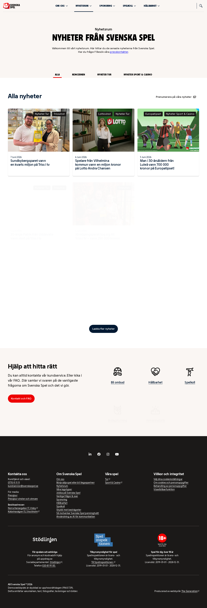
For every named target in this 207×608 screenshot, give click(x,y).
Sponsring (107, 5)
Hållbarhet (152, 5)
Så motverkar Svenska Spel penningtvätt (77, 513)
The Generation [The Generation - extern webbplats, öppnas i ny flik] (189, 591)
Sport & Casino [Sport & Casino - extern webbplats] (112, 482)
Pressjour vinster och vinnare (23, 498)
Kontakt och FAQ (21, 398)
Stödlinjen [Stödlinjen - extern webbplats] (55, 562)
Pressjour (12, 495)
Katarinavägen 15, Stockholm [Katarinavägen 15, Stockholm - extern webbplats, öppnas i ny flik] (23, 511)
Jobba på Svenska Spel (68, 492)
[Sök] (201, 6)
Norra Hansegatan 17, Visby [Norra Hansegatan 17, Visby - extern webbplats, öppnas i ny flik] (22, 508)
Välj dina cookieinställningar (168, 479)
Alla (57, 74)
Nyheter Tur (104, 74)
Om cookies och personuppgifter (171, 482)
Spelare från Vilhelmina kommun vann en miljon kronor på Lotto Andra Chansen (98, 167)
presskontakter (119, 51)
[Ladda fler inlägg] (103, 329)
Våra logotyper (64, 489)
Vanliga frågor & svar (67, 496)
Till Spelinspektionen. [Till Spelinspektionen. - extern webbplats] (102, 562)
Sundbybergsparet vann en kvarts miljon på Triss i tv (30, 165)
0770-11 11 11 (14, 482)
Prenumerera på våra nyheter (176, 96)
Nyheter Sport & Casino (138, 74)
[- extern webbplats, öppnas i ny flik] (90, 454)
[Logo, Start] (11, 6)
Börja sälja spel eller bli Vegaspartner (75, 482)
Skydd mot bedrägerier (68, 509)
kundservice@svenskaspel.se (23, 486)
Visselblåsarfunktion (164, 489)
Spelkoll (129, 5)
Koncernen (78, 74)
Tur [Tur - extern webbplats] (106, 479)
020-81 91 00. (49, 565)
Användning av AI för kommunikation (75, 516)
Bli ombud (117, 385)
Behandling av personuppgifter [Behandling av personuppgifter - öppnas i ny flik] (170, 486)
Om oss (61, 5)
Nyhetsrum (84, 5)
